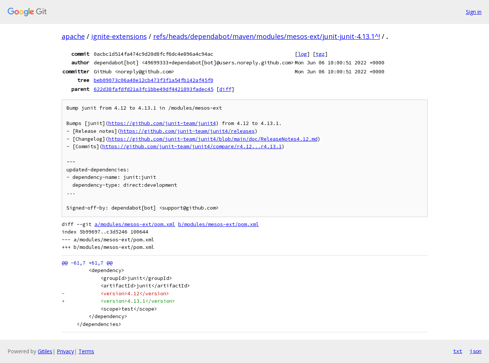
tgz (320, 54)
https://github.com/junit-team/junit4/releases (187, 131)
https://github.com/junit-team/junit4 (162, 123)
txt (457, 351)
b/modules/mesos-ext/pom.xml (218, 224)
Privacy (65, 351)
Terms (86, 351)
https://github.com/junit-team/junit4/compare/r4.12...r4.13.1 (192, 146)
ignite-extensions (119, 36)
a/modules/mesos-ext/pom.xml (135, 224)
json (476, 351)
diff (225, 89)
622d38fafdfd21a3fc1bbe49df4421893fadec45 (153, 89)
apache (73, 36)
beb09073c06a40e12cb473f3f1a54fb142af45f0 (153, 80)
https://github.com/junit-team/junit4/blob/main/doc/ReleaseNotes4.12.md (213, 139)
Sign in (474, 11)
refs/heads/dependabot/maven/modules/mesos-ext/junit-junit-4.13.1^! (266, 36)
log (302, 54)
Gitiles (45, 351)
